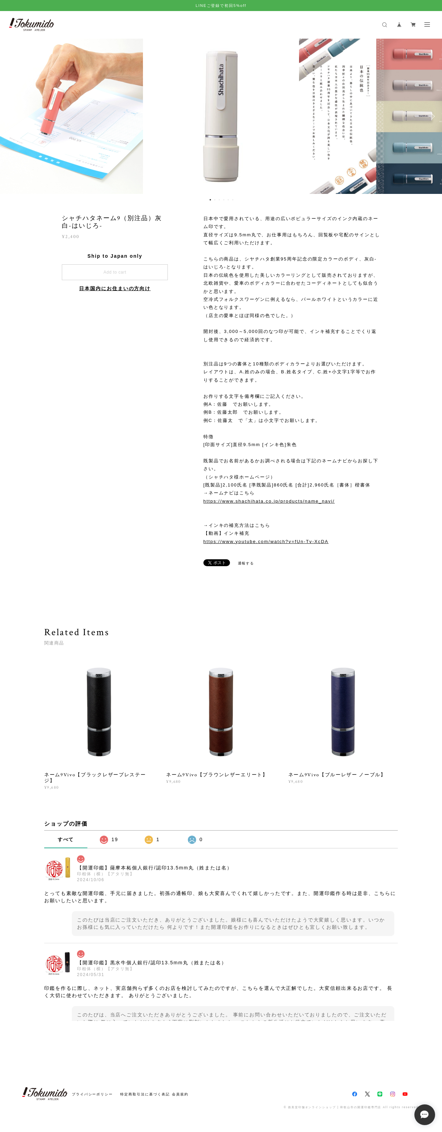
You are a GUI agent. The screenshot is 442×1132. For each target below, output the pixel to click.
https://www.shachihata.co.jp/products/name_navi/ (269, 501)
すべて (66, 839)
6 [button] (232, 199)
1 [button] (210, 199)
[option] (221, 116)
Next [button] (431, 116)
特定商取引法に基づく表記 (145, 1094)
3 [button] (219, 199)
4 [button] (223, 199)
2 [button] (214, 199)
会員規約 (180, 1094)
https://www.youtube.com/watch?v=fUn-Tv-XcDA (266, 541)
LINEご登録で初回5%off (220, 5)
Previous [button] (10, 116)
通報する (246, 563)
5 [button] (228, 199)
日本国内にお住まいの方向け (115, 288)
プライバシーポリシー (92, 1094)
